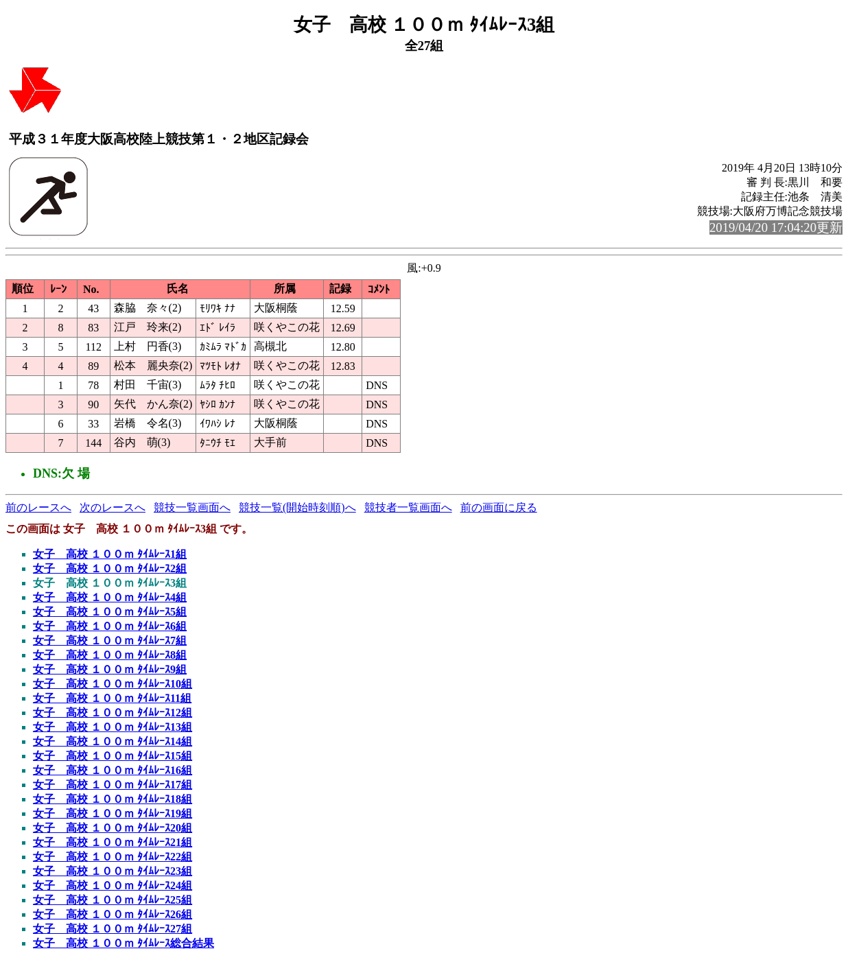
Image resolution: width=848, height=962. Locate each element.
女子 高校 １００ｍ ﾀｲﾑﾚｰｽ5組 (110, 612)
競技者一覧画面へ (408, 507)
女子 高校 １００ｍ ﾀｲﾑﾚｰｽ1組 (110, 554)
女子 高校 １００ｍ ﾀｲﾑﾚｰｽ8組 (110, 655)
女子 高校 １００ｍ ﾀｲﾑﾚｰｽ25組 (112, 900)
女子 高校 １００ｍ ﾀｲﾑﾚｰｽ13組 (112, 727)
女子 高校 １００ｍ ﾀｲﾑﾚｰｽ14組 (112, 741)
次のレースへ (112, 507)
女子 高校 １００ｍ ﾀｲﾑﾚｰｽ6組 (110, 626)
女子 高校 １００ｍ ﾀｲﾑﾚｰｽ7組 (110, 640)
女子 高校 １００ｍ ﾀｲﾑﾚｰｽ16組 (112, 770)
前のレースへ (38, 507)
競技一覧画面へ (192, 507)
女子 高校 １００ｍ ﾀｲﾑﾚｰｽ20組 (112, 828)
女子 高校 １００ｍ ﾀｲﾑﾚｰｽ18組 (112, 799)
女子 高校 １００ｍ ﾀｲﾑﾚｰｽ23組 (112, 871)
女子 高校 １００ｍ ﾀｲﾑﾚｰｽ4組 (110, 597)
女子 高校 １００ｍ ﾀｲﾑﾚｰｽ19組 (112, 813)
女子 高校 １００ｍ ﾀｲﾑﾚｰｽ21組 (112, 842)
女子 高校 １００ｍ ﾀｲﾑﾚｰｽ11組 (112, 698)
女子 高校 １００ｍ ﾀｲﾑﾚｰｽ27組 (112, 929)
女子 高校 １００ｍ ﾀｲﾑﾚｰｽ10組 (112, 684)
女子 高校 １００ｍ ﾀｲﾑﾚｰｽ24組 (112, 885)
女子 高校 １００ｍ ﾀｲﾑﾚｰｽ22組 (112, 857)
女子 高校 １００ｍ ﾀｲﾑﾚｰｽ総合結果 (123, 943)
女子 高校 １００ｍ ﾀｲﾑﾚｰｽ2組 (110, 568)
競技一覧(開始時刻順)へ (297, 507)
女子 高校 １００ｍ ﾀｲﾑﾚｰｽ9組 (110, 669)
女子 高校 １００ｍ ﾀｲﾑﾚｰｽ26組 (112, 914)
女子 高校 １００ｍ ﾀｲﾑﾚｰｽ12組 (112, 712)
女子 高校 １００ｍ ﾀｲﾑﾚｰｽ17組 (112, 784)
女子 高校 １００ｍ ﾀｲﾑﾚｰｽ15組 (112, 756)
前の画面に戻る (498, 507)
